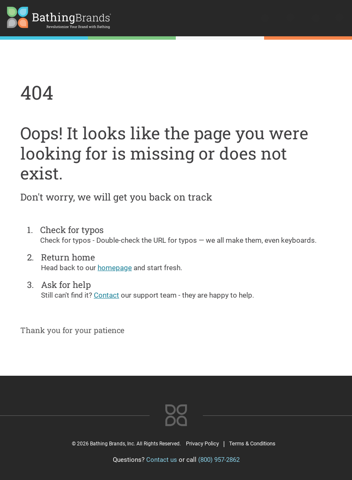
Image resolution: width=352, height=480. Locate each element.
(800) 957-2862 (219, 460)
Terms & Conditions (252, 443)
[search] (266, 19)
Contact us (161, 460)
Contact (106, 295)
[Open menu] (338, 19)
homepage (115, 267)
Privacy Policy (202, 443)
